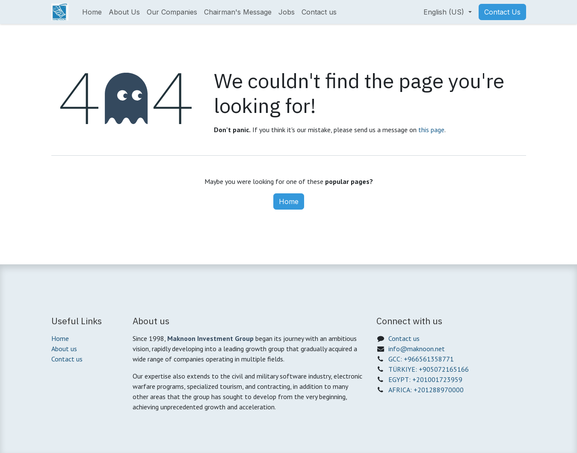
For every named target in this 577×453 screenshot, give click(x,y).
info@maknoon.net (416, 348)
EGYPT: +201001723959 (425, 379)
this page (431, 129)
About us (64, 348)
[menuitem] (92, 12)
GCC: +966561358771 (421, 359)
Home (289, 201)
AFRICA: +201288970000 (426, 389)
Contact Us (502, 12)
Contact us (67, 359)
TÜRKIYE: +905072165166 (428, 369)
